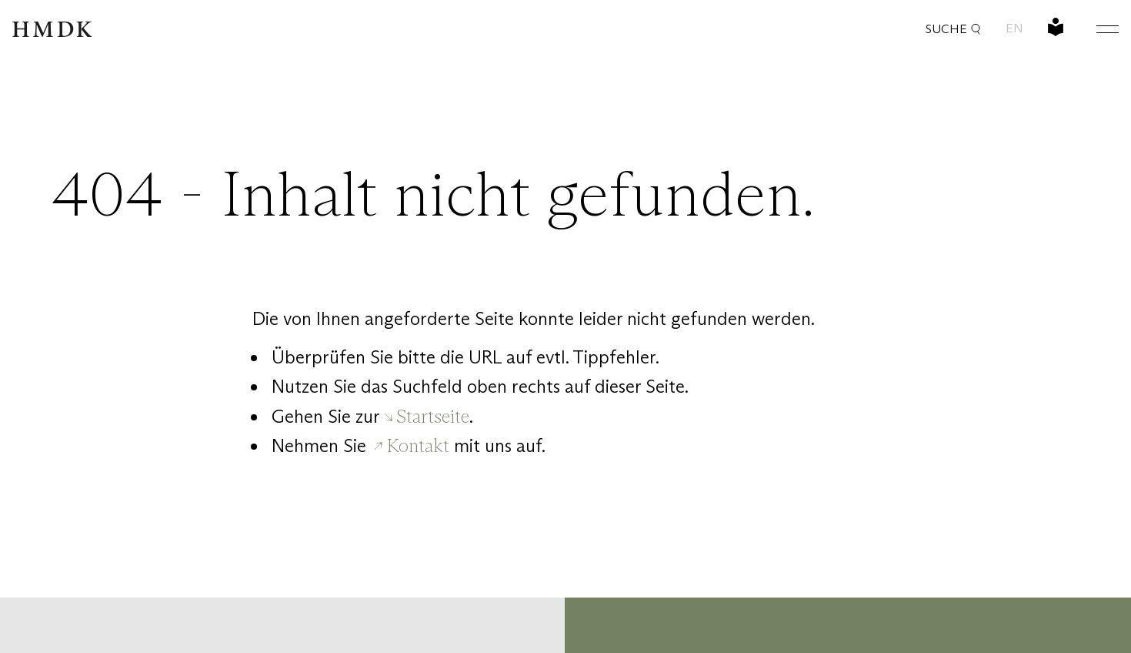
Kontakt (418, 445)
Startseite (432, 416)
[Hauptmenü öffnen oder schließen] (1096, 29)
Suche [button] (953, 29)
